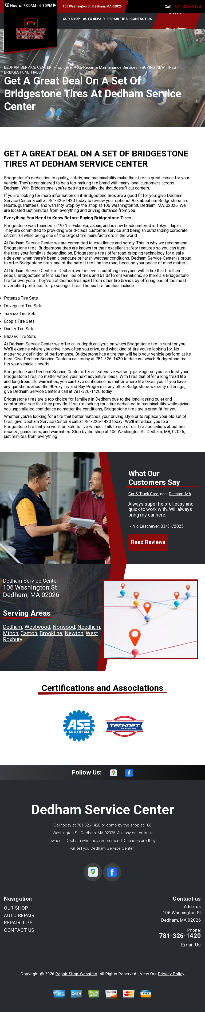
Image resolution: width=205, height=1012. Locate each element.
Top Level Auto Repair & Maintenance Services (96, 67)
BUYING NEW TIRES (159, 67)
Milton (10, 633)
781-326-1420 (187, 6)
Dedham (12, 627)
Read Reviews (148, 542)
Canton (29, 633)
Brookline (51, 633)
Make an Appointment (176, 21)
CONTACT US (141, 19)
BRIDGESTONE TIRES (22, 72)
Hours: (30, 5)
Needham (88, 627)
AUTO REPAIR (94, 19)
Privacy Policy (171, 973)
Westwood (37, 627)
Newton (74, 633)
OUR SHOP (71, 19)
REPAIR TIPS (117, 19)
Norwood (64, 627)
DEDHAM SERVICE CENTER (28, 67)
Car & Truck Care (143, 493)
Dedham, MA (180, 493)
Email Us (191, 944)
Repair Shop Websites (76, 973)
